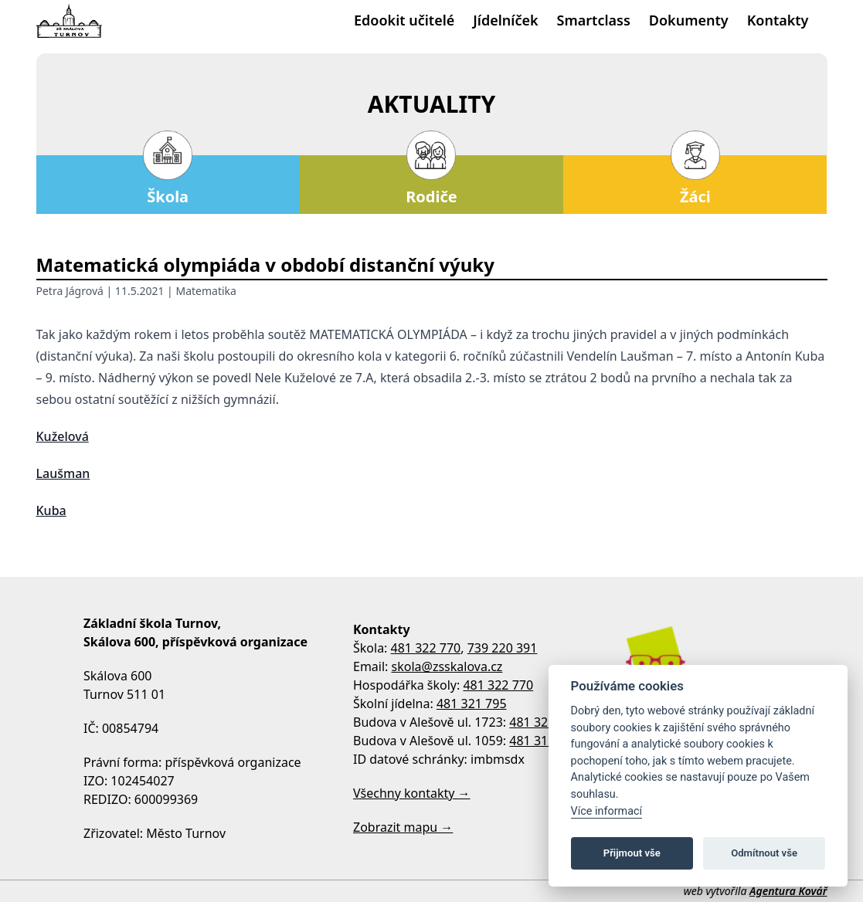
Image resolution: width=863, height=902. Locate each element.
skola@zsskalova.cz (447, 666)
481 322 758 (544, 722)
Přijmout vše (632, 853)
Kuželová (62, 436)
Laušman (63, 473)
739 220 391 (502, 647)
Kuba (51, 510)
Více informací (607, 811)
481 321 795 (472, 703)
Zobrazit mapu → (403, 827)
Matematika (205, 290)
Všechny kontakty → (412, 793)
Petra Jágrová (70, 290)
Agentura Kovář (788, 890)
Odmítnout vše (764, 853)
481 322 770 (426, 647)
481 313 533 (544, 740)
